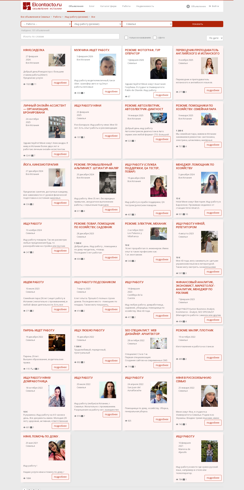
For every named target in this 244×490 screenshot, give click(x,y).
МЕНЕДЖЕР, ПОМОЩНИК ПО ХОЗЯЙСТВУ (195, 166)
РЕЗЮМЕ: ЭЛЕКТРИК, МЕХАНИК (145, 223)
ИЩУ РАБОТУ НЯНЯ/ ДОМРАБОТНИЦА (37, 379)
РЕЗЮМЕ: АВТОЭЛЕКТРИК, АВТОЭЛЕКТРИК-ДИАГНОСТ (144, 107)
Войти (214, 6)
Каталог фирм (108, 6)
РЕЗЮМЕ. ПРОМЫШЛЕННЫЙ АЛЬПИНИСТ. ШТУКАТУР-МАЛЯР (96, 166)
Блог (91, 6)
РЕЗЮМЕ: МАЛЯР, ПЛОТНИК (194, 330)
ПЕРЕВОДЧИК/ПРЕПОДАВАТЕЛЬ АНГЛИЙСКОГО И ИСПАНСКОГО (198, 51)
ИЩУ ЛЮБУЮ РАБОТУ (89, 330)
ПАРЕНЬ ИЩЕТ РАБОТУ (38, 330)
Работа (126, 6)
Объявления (76, 6)
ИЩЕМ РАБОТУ (33, 282)
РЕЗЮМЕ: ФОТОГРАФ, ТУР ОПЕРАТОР (142, 51)
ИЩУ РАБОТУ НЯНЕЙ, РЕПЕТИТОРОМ (190, 225)
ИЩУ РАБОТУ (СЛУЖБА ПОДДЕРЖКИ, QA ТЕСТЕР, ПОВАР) (142, 168)
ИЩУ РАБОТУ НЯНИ (87, 105)
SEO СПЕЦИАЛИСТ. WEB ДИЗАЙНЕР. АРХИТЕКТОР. (142, 332)
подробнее (60, 82)
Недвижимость (145, 6)
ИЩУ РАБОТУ (32, 223)
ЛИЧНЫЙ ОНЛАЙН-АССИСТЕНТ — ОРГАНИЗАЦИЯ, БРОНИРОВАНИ (44, 109)
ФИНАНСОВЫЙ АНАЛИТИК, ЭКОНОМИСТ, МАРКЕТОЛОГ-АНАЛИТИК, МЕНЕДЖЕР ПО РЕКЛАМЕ (195, 287)
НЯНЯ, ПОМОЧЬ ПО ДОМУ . (41, 436)
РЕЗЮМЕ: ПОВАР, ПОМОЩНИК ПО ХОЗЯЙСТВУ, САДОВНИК (94, 225)
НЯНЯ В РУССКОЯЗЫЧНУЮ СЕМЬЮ (193, 379)
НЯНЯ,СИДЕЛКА (33, 50)
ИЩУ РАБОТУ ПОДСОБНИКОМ (95, 282)
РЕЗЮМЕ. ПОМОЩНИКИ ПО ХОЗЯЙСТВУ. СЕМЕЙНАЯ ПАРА (196, 107)
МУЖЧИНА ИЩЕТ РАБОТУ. (92, 50)
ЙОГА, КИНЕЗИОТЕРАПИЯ (40, 164)
